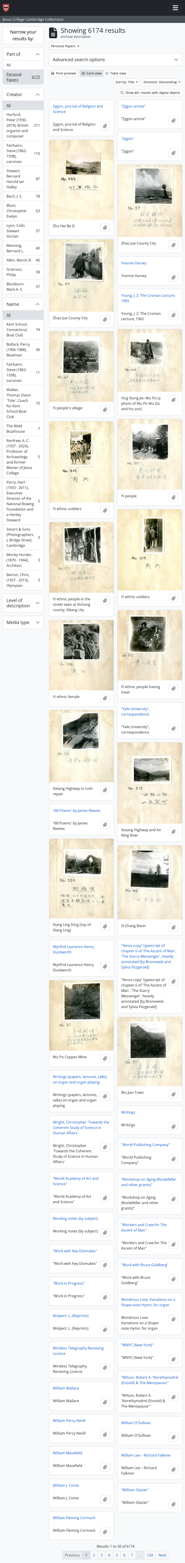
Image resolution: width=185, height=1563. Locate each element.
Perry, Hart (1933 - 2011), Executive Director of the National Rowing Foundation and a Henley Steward (23, 501)
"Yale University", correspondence (135, 711)
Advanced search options (79, 59)
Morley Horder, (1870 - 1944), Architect (23, 560)
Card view (91, 73)
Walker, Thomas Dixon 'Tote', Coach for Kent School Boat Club (23, 403)
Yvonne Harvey (133, 263)
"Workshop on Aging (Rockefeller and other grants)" (148, 1182)
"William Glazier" (135, 1489)
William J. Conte (66, 1485)
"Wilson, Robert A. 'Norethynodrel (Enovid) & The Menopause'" (149, 1380)
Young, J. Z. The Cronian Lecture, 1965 (148, 298)
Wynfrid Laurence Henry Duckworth (73, 949)
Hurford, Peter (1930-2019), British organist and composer (23, 125)
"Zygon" (127, 138)
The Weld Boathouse (23, 428)
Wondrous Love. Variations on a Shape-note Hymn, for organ (148, 1302)
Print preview (63, 73)
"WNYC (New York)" (137, 1344)
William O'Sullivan (136, 1422)
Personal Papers (23, 77)
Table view (115, 73)
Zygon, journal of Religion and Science (78, 109)
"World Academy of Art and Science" (76, 1181)
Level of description (18, 603)
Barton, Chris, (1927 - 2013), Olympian (23, 580)
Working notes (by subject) (75, 1218)
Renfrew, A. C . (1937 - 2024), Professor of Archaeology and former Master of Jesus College (23, 456)
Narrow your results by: (23, 35)
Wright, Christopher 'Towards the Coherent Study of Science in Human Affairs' (81, 1127)
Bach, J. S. (23, 197)
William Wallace (66, 1388)
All (8, 65)
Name (12, 304)
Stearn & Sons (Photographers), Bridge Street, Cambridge (23, 537)
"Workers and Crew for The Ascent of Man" (144, 1227)
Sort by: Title (125, 82)
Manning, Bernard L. (23, 248)
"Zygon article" (133, 106)
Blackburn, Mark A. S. (23, 287)
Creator (14, 94)
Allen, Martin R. (23, 261)
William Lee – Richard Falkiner (146, 1455)
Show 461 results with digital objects (150, 92)
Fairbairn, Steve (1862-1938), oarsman (23, 153)
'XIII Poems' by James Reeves (77, 810)
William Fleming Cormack (74, 1517)
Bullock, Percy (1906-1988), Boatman (23, 350)
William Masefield (67, 1452)
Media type (17, 622)
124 (150, 1555)
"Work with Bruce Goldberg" (144, 1264)
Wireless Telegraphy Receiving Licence (78, 1351)
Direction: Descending (161, 82)
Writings (128, 1112)
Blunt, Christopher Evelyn (23, 211)
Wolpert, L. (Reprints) (70, 1315)
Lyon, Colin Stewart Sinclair (23, 231)
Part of (13, 54)
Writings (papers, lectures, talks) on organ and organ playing (80, 1079)
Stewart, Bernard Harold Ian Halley (23, 178)
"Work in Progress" (69, 1283)
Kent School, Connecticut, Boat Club (23, 330)
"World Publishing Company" (145, 1144)
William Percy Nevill (69, 1420)
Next (162, 1555)
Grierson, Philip (23, 272)
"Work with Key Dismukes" (75, 1250)
